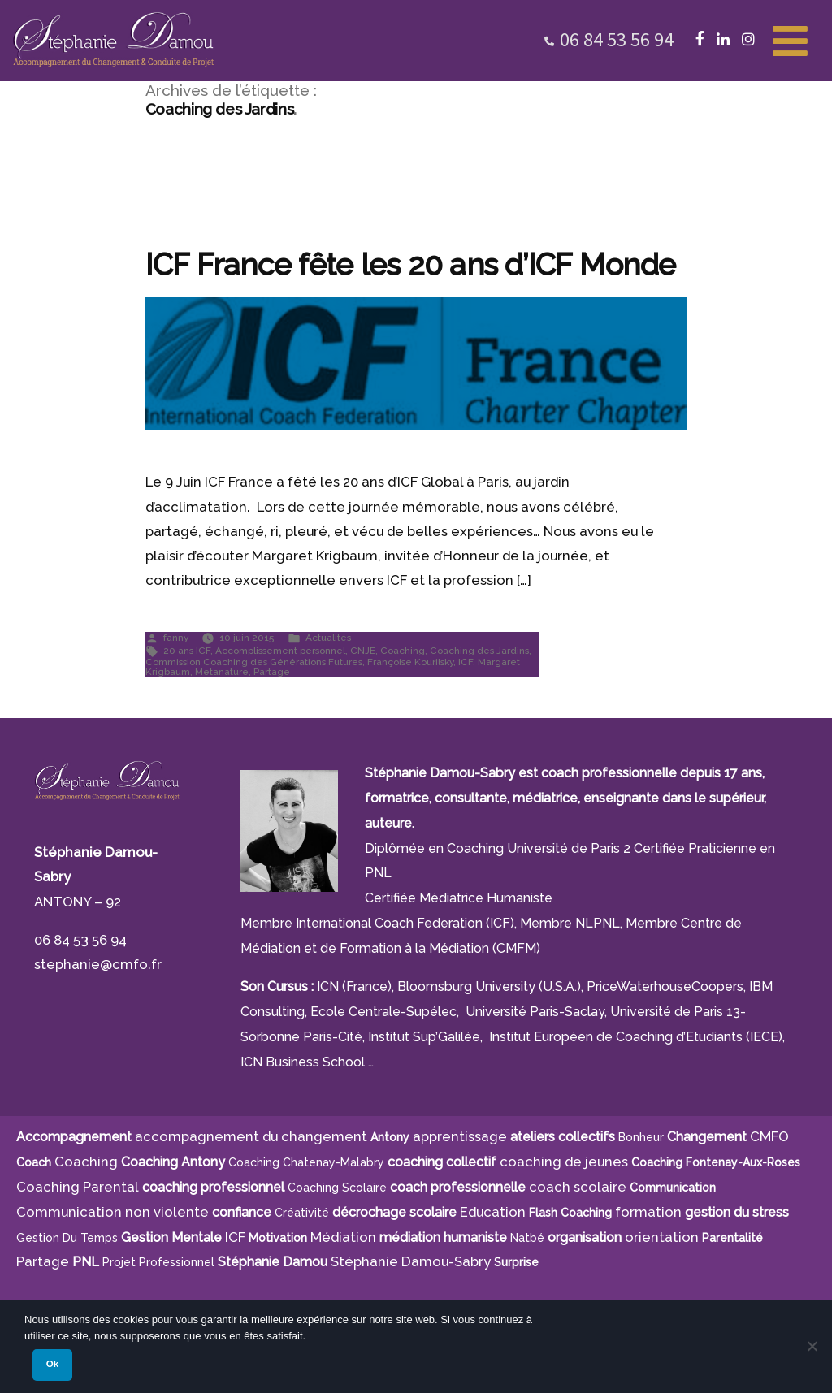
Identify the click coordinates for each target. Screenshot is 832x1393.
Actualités (328, 637)
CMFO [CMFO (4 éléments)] (769, 1136)
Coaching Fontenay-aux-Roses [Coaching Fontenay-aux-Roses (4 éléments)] (715, 1162)
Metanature (222, 671)
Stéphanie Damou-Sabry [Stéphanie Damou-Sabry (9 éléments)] (411, 1261)
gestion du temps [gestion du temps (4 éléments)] (67, 1237)
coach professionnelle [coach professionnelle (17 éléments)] (458, 1187)
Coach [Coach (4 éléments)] (33, 1162)
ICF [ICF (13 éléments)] (235, 1237)
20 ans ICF (186, 650)
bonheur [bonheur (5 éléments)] (641, 1137)
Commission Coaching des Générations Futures (253, 662)
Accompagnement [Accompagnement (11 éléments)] (74, 1136)
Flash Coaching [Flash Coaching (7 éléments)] (570, 1212)
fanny (175, 637)
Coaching (402, 650)
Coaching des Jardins (479, 650)
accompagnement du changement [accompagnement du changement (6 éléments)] (251, 1136)
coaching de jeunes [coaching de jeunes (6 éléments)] (564, 1161)
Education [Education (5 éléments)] (493, 1212)
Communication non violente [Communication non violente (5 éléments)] (112, 1212)
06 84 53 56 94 (617, 39)
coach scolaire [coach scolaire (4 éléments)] (577, 1187)
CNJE (362, 650)
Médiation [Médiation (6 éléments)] (343, 1237)
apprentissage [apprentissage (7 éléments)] (460, 1136)
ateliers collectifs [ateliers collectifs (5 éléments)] (562, 1136)
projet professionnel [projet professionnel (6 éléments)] (158, 1262)
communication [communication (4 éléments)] (673, 1187)
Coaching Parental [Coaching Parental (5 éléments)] (77, 1187)
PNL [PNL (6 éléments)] (85, 1262)
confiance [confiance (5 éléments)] (241, 1212)
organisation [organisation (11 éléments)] (585, 1237)
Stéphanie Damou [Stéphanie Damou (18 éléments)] (272, 1262)
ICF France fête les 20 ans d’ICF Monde (410, 265)
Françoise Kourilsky (410, 662)
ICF (465, 662)
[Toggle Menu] (790, 39)
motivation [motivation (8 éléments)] (278, 1237)
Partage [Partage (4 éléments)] (42, 1261)
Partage (272, 671)
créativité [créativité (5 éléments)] (302, 1212)
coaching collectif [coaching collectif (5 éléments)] (442, 1162)
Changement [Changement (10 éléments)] (707, 1136)
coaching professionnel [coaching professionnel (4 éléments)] (213, 1187)
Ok (52, 1364)
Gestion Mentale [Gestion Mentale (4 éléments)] (171, 1237)
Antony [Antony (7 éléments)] (390, 1137)
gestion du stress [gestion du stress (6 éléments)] (737, 1212)
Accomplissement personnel (280, 650)
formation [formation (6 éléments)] (648, 1212)
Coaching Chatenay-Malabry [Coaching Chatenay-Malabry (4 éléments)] (306, 1162)
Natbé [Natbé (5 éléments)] (527, 1237)
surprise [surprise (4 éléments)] (516, 1262)
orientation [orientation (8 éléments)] (662, 1237)
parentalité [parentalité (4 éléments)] (732, 1237)
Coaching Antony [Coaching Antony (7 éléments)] (173, 1162)
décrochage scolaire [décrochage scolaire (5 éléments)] (394, 1212)
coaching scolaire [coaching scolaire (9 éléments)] (337, 1187)
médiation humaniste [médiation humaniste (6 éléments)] (443, 1237)
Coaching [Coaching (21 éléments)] (86, 1161)
